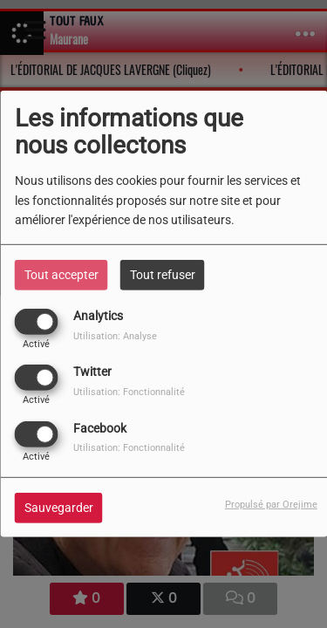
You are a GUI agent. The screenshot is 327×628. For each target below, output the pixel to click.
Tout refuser (162, 275)
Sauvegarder (58, 507)
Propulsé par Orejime (271, 503)
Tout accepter (61, 275)
